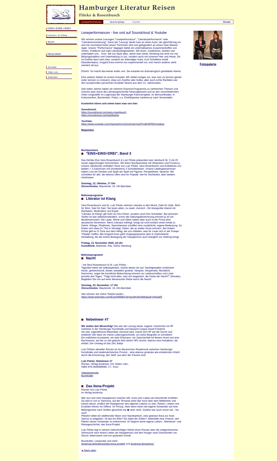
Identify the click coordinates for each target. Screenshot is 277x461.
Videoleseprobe (90, 372)
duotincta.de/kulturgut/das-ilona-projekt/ (103, 443)
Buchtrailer (87, 375)
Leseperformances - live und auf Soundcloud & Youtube (124, 33)
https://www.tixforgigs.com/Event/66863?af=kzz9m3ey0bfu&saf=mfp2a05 (121, 296)
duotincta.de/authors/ (142, 443)
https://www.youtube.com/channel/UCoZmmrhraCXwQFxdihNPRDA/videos (122, 124)
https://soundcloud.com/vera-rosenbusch (103, 112)
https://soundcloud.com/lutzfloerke (100, 115)
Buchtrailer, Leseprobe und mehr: (99, 440)
